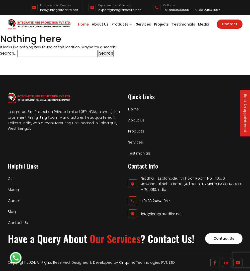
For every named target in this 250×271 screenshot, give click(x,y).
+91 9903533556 (176, 10)
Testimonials (183, 24)
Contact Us (18, 222)
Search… (8, 53)
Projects (161, 24)
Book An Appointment (245, 113)
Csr (11, 178)
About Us (100, 24)
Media (203, 24)
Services (143, 24)
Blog (12, 211)
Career (14, 200)
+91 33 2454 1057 (206, 10)
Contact (229, 24)
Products (122, 24)
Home (83, 24)
